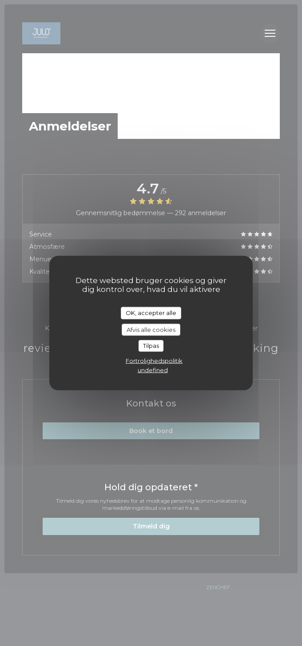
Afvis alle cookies (151, 329)
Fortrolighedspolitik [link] (154, 360)
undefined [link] (153, 369)
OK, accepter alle (151, 312)
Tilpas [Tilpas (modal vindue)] (151, 345)
